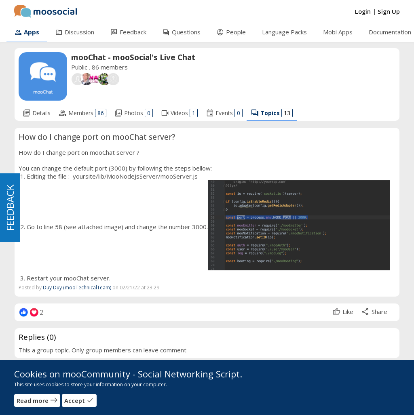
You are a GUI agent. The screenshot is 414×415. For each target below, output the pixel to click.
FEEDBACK (10, 208)
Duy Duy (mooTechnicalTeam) (77, 287)
